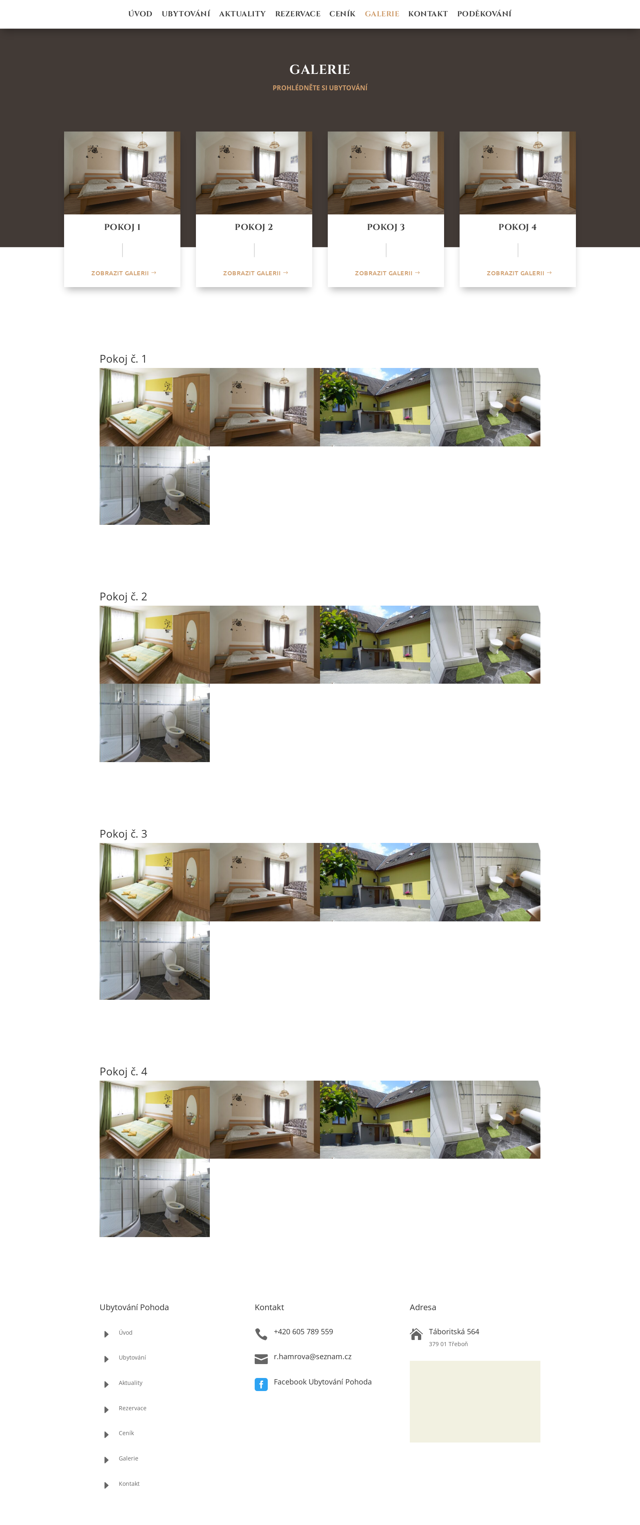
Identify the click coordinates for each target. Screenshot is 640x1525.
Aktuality (242, 15)
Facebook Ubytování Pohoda (323, 1382)
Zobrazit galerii (120, 273)
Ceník (342, 15)
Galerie (382, 15)
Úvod (140, 15)
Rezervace (298, 15)
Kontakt (428, 15)
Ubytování (186, 15)
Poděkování (484, 15)
